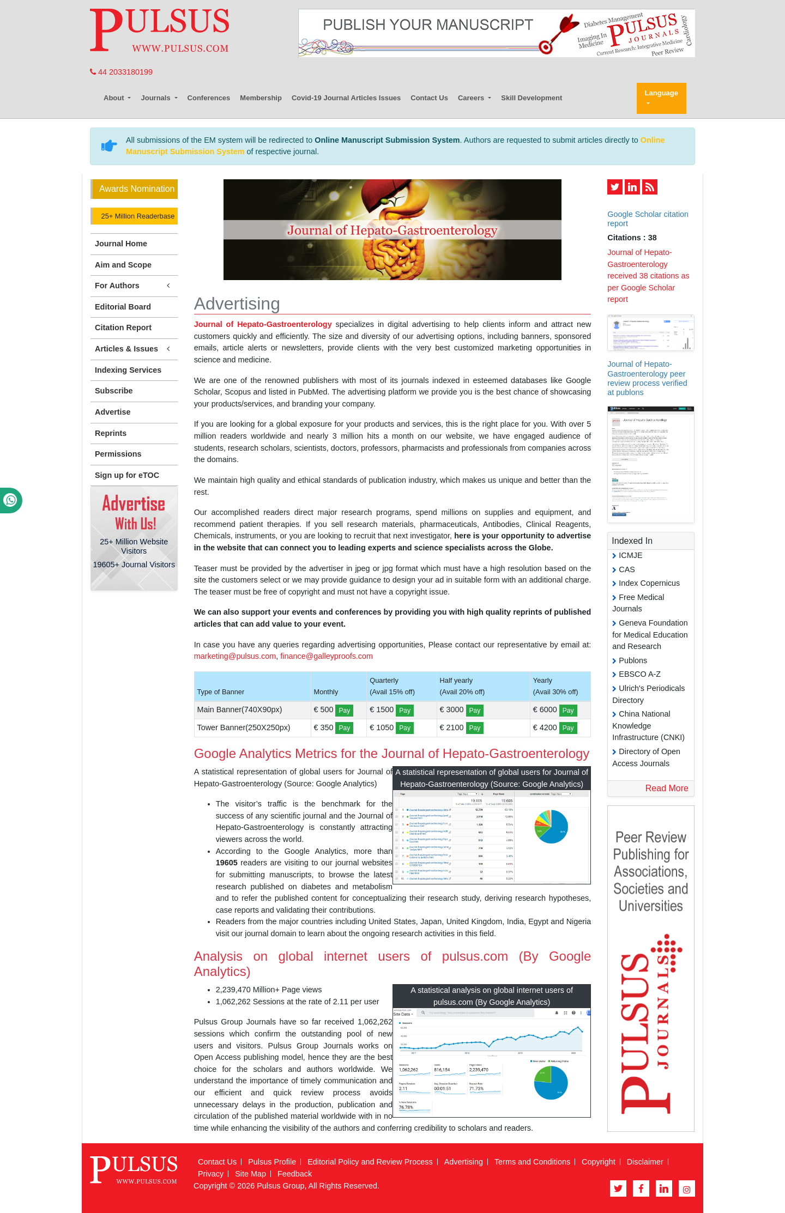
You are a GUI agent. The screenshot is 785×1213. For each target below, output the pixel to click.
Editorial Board (123, 306)
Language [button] (661, 93)
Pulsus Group (280, 1185)
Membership (261, 98)
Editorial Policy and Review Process (370, 1161)
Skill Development (531, 98)
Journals (156, 98)
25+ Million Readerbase (136, 216)
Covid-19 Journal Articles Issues (346, 98)
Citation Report (123, 327)
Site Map (250, 1173)
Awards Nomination (136, 188)
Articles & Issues (134, 349)
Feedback (294, 1173)
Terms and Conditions (532, 1161)
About (115, 98)
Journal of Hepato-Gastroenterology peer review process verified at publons (647, 378)
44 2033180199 (121, 72)
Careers (472, 98)
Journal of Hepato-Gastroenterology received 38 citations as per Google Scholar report (648, 276)
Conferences (209, 98)
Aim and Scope (123, 264)
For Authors (134, 286)
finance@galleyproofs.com (326, 656)
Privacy (211, 1173)
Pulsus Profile (272, 1161)
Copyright (598, 1161)
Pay (344, 710)
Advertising (463, 1161)
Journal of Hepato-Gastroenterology (263, 324)
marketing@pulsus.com (235, 656)
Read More (667, 788)
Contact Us (429, 98)
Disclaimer (645, 1161)
